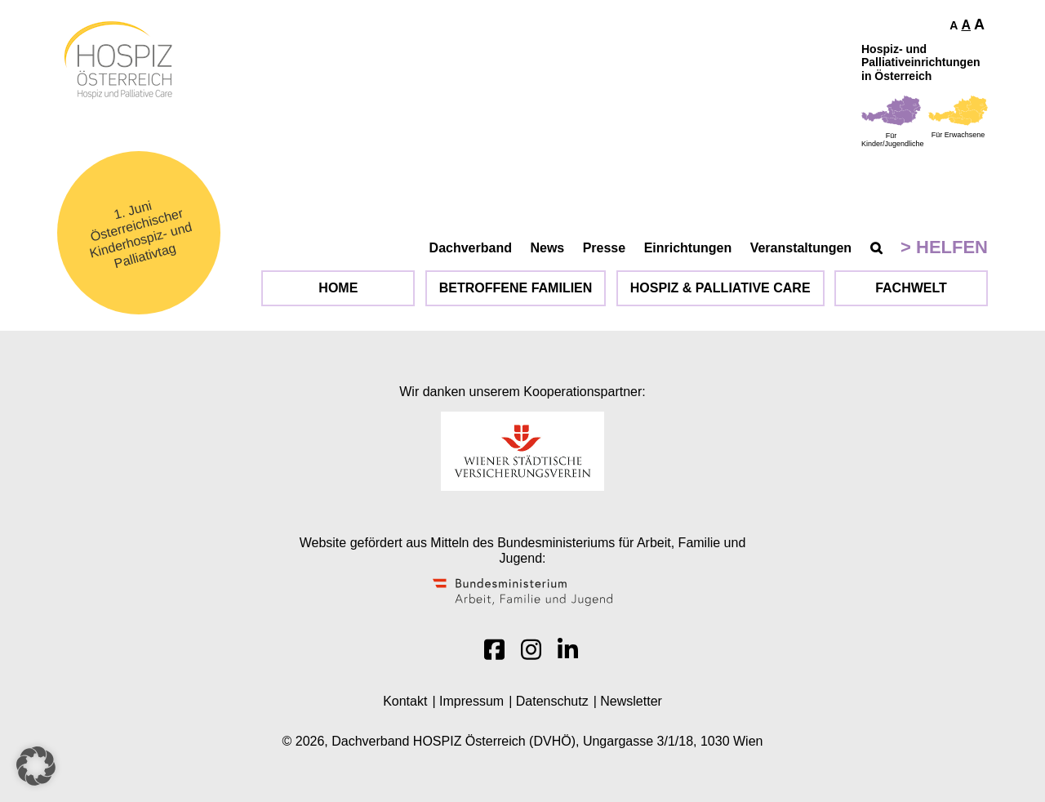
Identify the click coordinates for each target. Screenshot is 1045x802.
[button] (36, 766)
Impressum (471, 701)
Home (338, 288)
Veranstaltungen (801, 248)
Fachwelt (911, 288)
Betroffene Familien (516, 288)
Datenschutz (552, 701)
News (547, 248)
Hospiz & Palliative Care (720, 288)
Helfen (952, 247)
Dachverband (470, 248)
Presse (604, 248)
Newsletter (631, 701)
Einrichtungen (688, 248)
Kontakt (405, 701)
